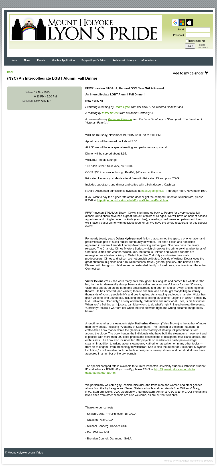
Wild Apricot (182, 460)
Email (180, 29)
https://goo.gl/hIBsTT (154, 190)
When (29, 92)
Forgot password (203, 46)
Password (178, 35)
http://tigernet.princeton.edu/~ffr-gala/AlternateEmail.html (132, 200)
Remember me (197, 40)
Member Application (63, 60)
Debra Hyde (122, 107)
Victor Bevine (110, 113)
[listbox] (191, 73)
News (27, 60)
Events (41, 60)
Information (147, 60)
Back (10, 72)
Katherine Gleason (120, 119)
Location (27, 100)
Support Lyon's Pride (93, 60)
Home (14, 60)
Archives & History (123, 60)
